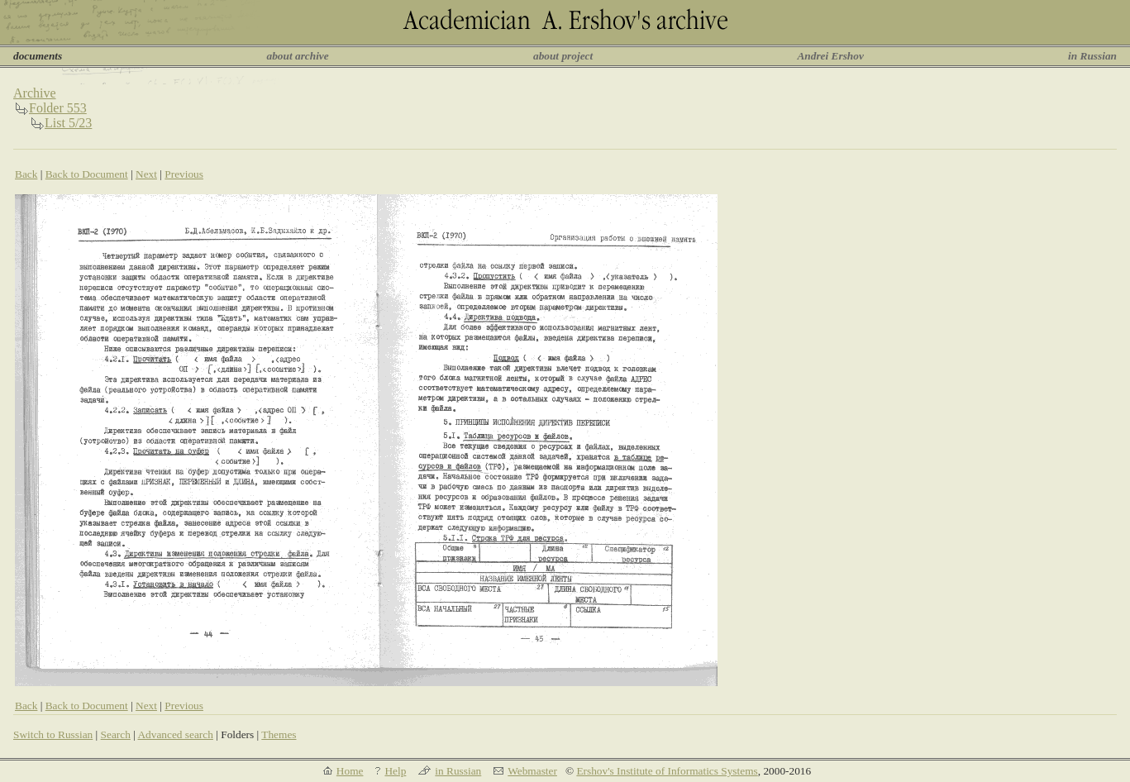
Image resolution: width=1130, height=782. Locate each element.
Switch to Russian (53, 734)
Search (116, 734)
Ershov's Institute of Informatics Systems (666, 771)
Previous (183, 174)
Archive (34, 93)
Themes (278, 734)
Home (350, 771)
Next (146, 174)
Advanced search (174, 734)
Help (395, 771)
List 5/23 (68, 123)
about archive (298, 56)
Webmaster (532, 771)
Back (26, 174)
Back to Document (86, 174)
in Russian (1092, 56)
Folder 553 (58, 108)
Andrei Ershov (830, 56)
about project (563, 56)
